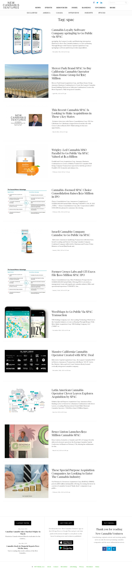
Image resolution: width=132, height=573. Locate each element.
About (49, 566)
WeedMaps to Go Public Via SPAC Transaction (72, 313)
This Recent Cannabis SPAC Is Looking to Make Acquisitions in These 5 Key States (72, 113)
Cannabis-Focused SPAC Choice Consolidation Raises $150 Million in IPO (72, 193)
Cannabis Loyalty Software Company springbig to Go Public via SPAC (72, 33)
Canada (59, 13)
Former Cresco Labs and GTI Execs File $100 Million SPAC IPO (73, 273)
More (112, 7)
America (46, 13)
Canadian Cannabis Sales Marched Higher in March (22, 533)
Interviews (73, 13)
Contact (55, 566)
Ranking (86, 7)
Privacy (81, 566)
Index (75, 7)
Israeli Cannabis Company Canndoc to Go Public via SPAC (71, 233)
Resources (61, 7)
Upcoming (100, 7)
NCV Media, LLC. (39, 566)
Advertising (73, 566)
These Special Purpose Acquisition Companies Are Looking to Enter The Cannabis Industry (73, 473)
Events (48, 7)
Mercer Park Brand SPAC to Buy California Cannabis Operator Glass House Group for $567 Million (71, 73)
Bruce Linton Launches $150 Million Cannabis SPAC (69, 433)
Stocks (101, 13)
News (38, 7)
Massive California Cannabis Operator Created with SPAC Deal (73, 353)
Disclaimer (89, 566)
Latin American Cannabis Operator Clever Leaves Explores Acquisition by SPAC (72, 393)
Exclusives (32, 13)
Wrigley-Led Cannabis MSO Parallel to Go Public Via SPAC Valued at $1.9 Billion (70, 153)
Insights (89, 13)
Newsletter (64, 566)
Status (97, 566)
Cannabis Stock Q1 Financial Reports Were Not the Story (22, 547)
